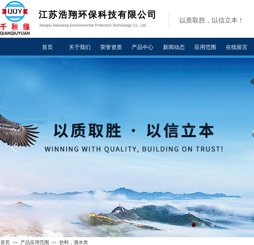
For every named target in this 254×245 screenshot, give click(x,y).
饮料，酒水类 (73, 242)
